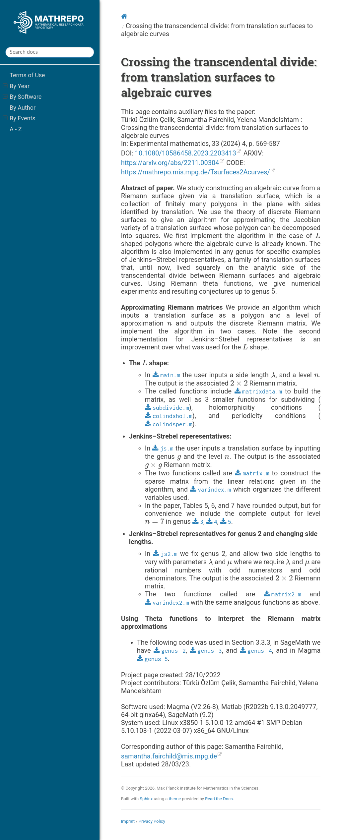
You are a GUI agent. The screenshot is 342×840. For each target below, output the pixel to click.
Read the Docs (219, 798)
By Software (22, 96)
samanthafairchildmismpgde (169, 756)
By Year (16, 86)
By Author (22, 107)
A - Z (16, 129)
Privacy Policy (152, 821)
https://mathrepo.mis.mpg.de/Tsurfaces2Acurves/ (195, 172)
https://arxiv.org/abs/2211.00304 (170, 163)
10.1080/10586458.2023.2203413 (185, 153)
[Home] (124, 16)
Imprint (128, 821)
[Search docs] (49, 52)
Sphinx (146, 798)
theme (175, 798)
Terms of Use (27, 75)
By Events (19, 118)
